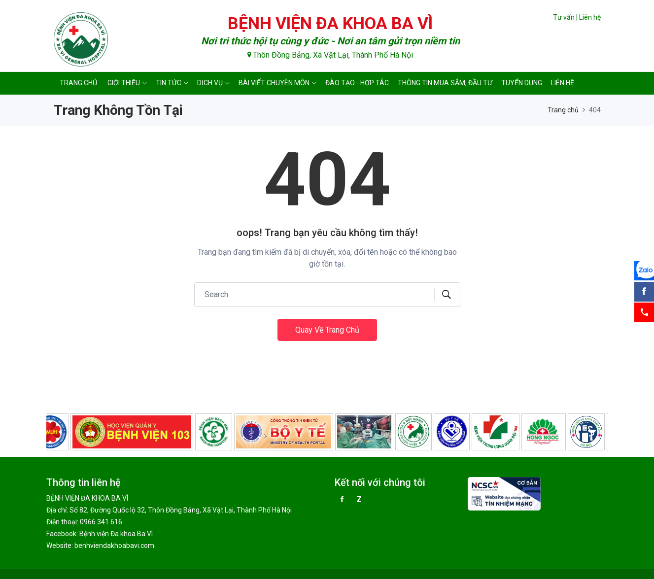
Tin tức (168, 83)
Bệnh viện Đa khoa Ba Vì (116, 534)
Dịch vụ (210, 83)
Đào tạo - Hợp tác (357, 83)
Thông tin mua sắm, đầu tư (445, 83)
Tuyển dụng (521, 83)
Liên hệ (590, 17)
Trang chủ (78, 83)
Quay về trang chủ (327, 330)
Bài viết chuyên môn (274, 83)
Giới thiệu (123, 83)
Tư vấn (564, 17)
